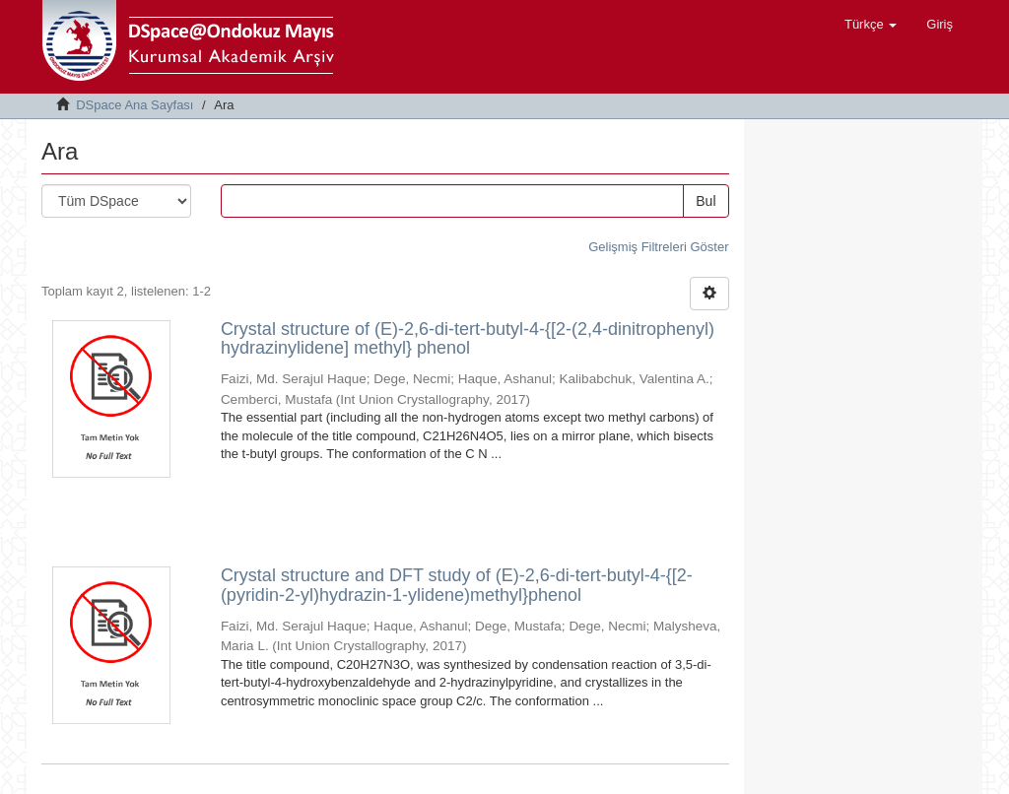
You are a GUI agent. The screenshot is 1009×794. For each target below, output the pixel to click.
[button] (870, 24)
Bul (705, 201)
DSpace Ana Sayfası (134, 105)
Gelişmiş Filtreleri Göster (658, 246)
